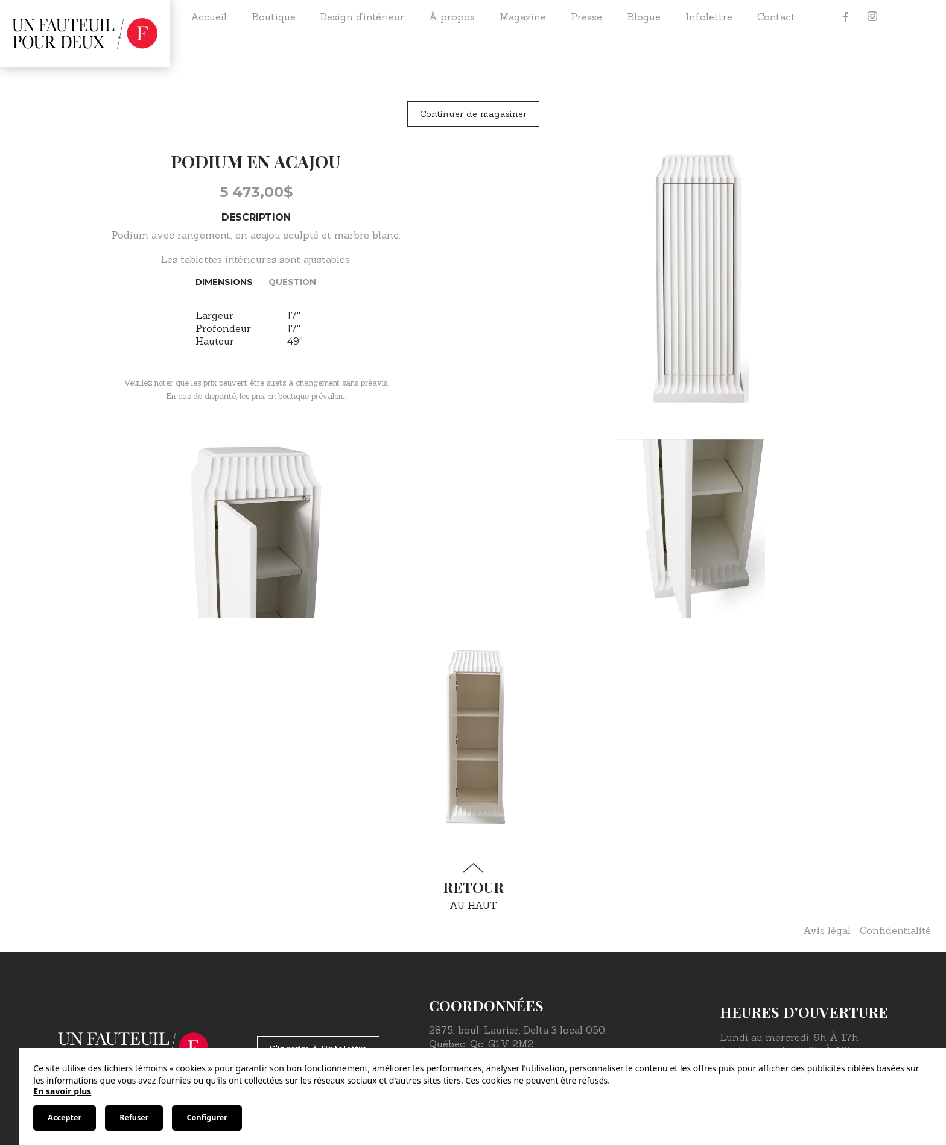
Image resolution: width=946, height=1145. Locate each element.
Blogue (644, 17)
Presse (586, 17)
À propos (452, 17)
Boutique (274, 17)
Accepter (64, 1117)
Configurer (206, 1117)
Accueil (209, 17)
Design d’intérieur (362, 17)
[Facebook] (846, 17)
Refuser (133, 1117)
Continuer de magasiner (473, 113)
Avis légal (827, 930)
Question (292, 282)
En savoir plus (62, 1091)
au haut (473, 887)
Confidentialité (895, 930)
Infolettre (708, 17)
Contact (776, 17)
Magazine (523, 17)
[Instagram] (872, 17)
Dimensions (224, 282)
